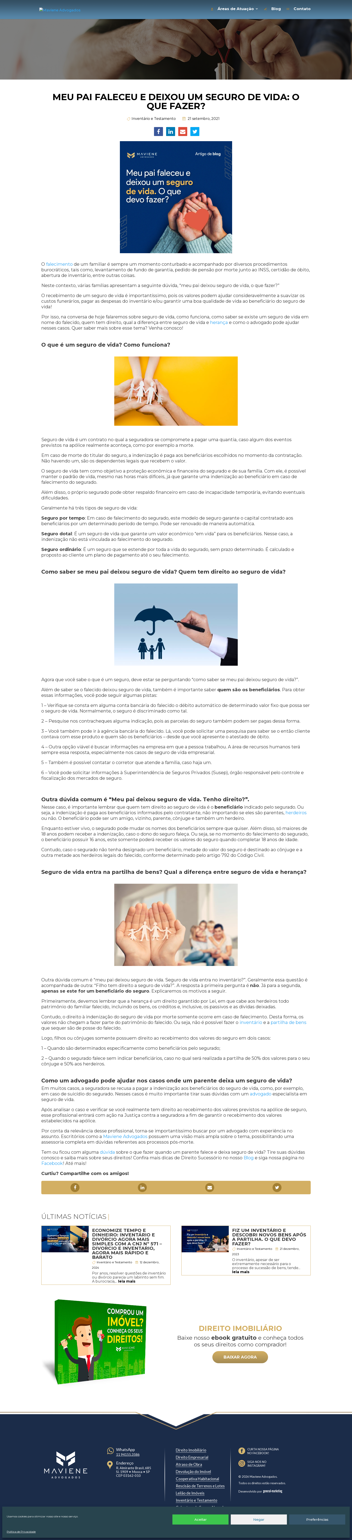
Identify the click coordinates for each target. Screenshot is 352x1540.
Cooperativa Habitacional (197, 1477)
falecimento (59, 263)
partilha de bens (288, 1021)
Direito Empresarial (192, 1456)
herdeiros (295, 811)
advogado (260, 1092)
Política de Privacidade (21, 1531)
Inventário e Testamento (154, 117)
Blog (248, 1156)
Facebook (52, 1162)
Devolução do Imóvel (193, 1470)
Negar (258, 1519)
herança (218, 321)
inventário (250, 1021)
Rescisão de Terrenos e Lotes (200, 1484)
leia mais (126, 1280)
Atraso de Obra (189, 1463)
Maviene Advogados (124, 1135)
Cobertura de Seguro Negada (200, 1506)
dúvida (107, 1151)
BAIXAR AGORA (240, 1356)
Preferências (317, 1519)
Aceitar (200, 1519)
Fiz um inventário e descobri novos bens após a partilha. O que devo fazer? (269, 1236)
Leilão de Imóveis (190, 1492)
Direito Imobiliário (191, 1449)
